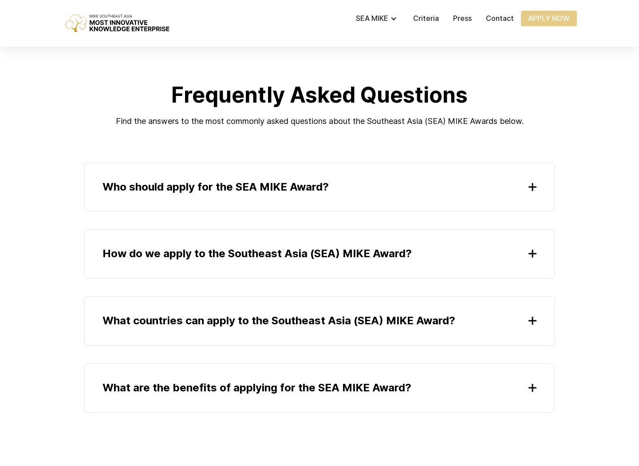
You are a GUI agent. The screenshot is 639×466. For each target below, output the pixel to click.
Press (462, 18)
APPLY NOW (549, 18)
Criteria (426, 18)
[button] (381, 18)
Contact (500, 18)
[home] (117, 23)
